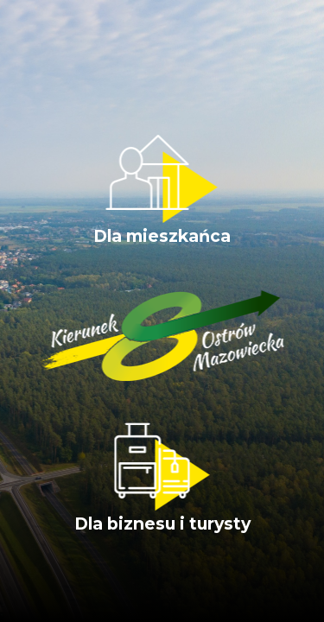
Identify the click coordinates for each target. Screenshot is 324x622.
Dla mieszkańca (162, 190)
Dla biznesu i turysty (162, 478)
